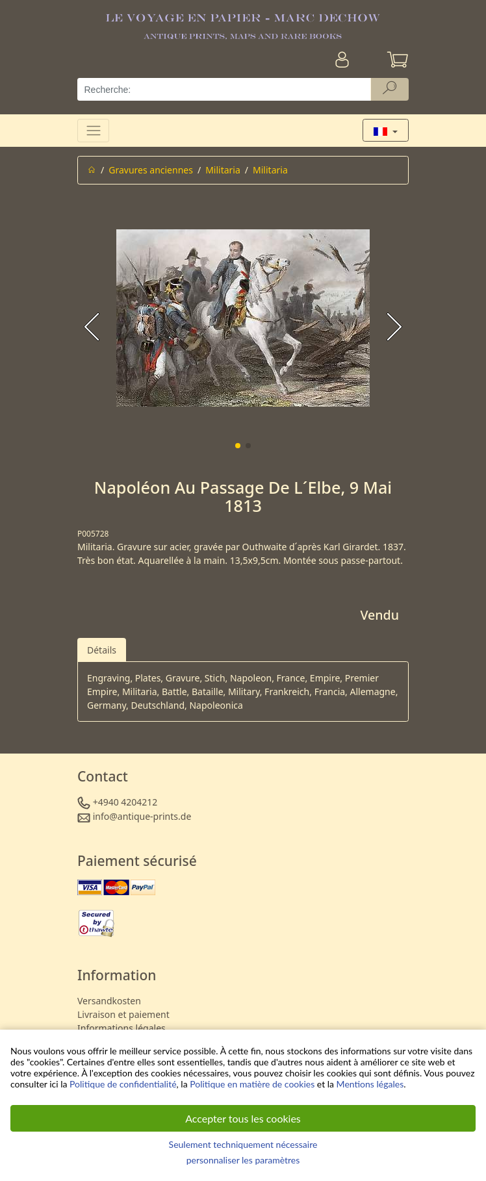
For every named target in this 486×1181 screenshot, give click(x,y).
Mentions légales (370, 1083)
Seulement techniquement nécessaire (243, 1144)
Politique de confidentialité (123, 1083)
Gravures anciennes (151, 170)
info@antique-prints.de (142, 816)
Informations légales (121, 1028)
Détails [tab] (101, 650)
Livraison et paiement (123, 1014)
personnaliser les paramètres (243, 1159)
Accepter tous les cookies (243, 1118)
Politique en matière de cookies (252, 1083)
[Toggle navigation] (93, 130)
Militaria (222, 170)
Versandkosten (109, 1001)
